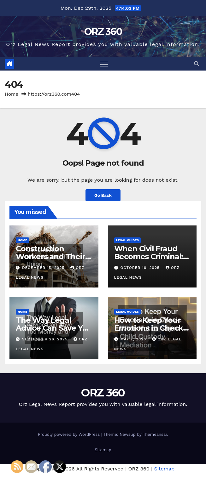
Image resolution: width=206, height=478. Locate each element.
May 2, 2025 (134, 339)
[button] (196, 64)
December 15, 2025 (44, 267)
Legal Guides (127, 240)
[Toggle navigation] (104, 63)
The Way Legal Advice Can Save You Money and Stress (54, 328)
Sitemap (103, 449)
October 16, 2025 (140, 267)
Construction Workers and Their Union (50, 256)
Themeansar (155, 434)
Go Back (103, 195)
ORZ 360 (103, 31)
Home (11, 94)
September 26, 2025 (45, 339)
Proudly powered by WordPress (69, 434)
